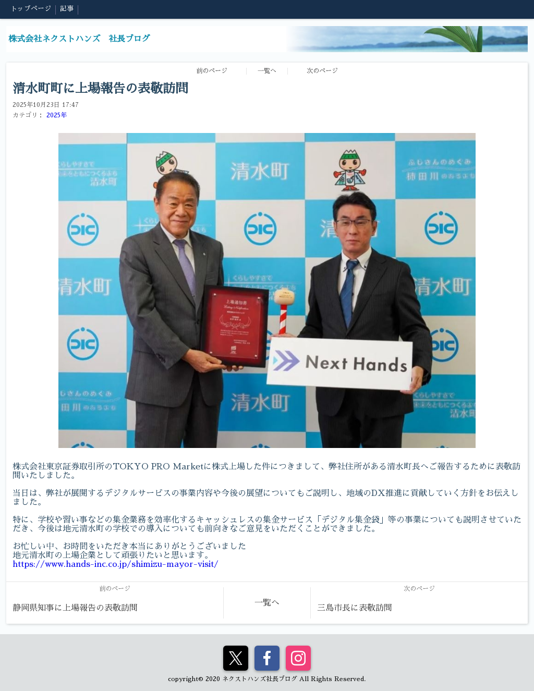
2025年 (56, 115)
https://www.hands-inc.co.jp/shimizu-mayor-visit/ (116, 564)
